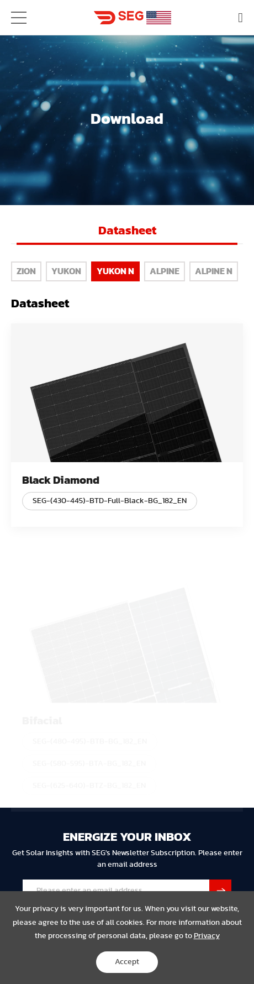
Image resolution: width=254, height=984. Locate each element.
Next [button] (241, 230)
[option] (127, 234)
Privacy (207, 936)
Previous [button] (13, 230)
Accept (127, 962)
